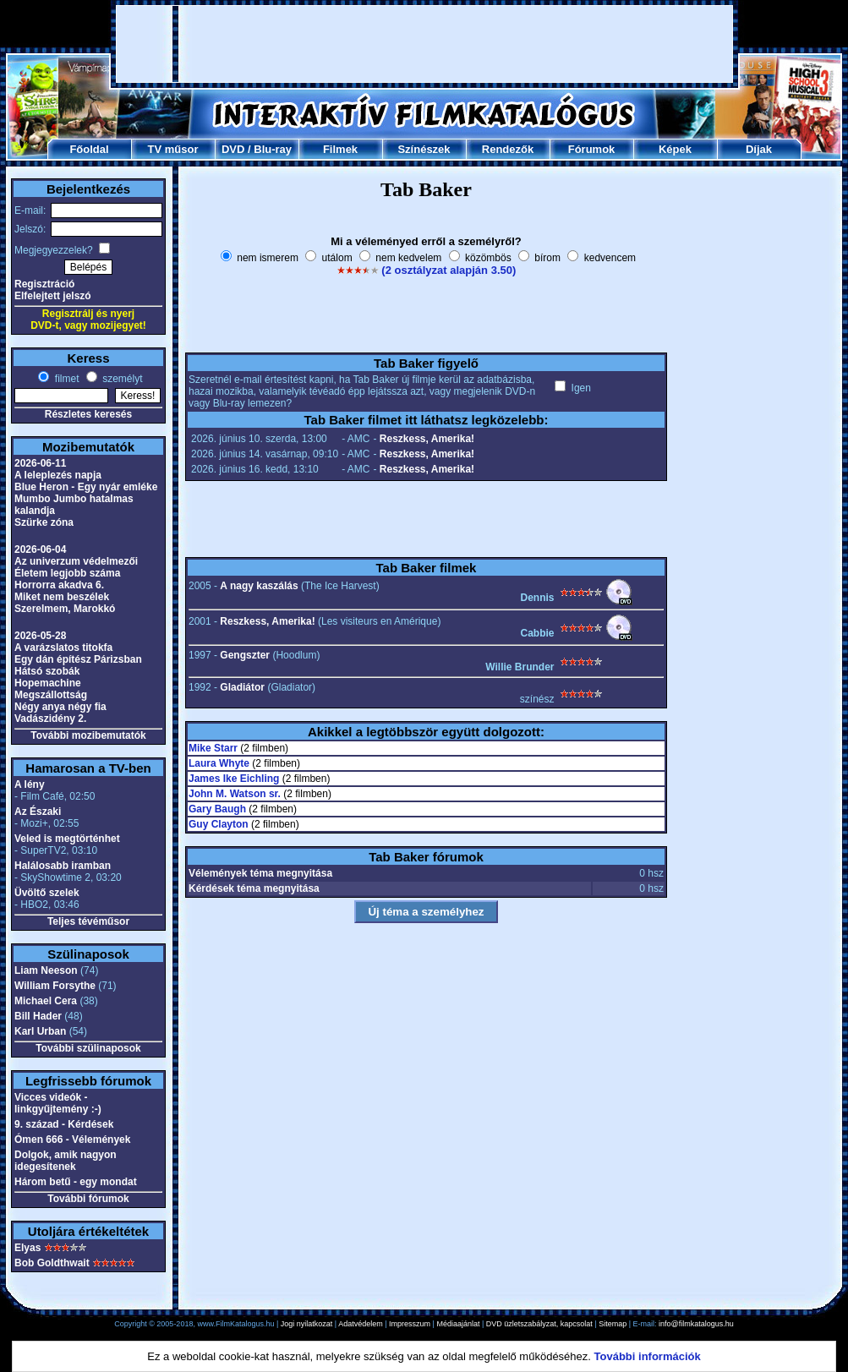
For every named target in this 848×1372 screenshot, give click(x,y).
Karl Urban (40, 1031)
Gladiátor (242, 687)
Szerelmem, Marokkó (64, 609)
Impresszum (409, 1324)
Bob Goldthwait (52, 1263)
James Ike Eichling (234, 778)
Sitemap (612, 1324)
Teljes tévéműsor (88, 921)
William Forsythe (55, 986)
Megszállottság (50, 695)
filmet (65, 379)
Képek (675, 149)
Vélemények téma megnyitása (260, 873)
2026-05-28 (40, 636)
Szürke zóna (44, 522)
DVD (233, 149)
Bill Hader (38, 1016)
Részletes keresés (88, 414)
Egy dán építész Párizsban (78, 659)
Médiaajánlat (457, 1324)
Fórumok (591, 149)
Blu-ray (273, 149)
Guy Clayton (219, 824)
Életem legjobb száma (67, 573)
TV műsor (173, 149)
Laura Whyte (219, 763)
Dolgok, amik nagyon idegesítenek (65, 1160)
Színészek (423, 149)
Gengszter (245, 655)
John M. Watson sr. (235, 794)
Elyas (27, 1248)
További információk (647, 1356)
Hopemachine (47, 683)
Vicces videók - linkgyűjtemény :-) (57, 1103)
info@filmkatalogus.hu (696, 1324)
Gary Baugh (217, 809)
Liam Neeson (46, 970)
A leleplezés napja (57, 475)
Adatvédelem (360, 1324)
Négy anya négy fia (60, 707)
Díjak (759, 149)
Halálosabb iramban (62, 866)
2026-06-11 (40, 463)
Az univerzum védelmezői (76, 561)
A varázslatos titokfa (63, 647)
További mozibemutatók (87, 735)
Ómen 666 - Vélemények (72, 1139)
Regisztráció (44, 284)
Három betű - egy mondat (75, 1182)
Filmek (340, 149)
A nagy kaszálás (259, 586)
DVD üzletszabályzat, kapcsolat (539, 1324)
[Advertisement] (425, 44)
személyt (121, 379)
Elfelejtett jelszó (52, 296)
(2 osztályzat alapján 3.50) (448, 270)
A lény (29, 784)
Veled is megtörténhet (67, 839)
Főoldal (88, 149)
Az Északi (37, 811)
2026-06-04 (40, 549)
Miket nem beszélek (61, 597)
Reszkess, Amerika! (427, 439)
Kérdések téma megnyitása (254, 888)
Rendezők (507, 149)
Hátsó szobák (46, 671)
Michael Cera (45, 1001)
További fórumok (88, 1199)
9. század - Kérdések (63, 1124)
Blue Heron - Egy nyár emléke (85, 487)
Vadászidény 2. (50, 718)
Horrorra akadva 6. (59, 585)
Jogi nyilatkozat (307, 1324)
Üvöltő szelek (46, 893)
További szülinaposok (88, 1048)
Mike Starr (213, 748)
